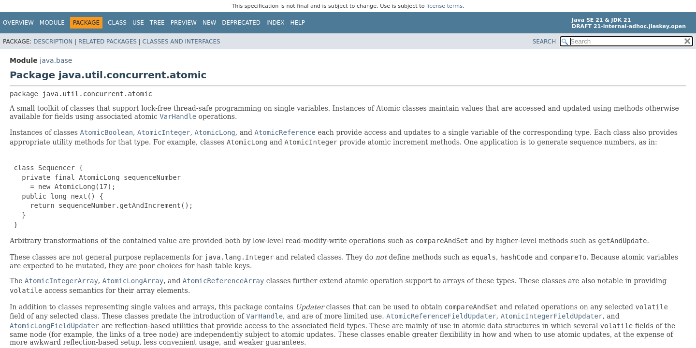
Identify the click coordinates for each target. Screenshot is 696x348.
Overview (18, 22)
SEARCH (544, 41)
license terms (444, 6)
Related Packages (107, 41)
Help (297, 22)
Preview (184, 22)
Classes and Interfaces (181, 41)
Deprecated (241, 22)
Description (52, 41)
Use (138, 22)
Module (52, 22)
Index (275, 22)
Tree (157, 22)
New (209, 22)
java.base (56, 60)
